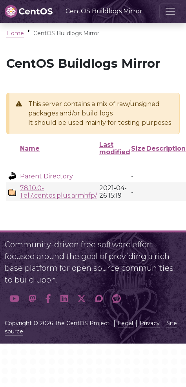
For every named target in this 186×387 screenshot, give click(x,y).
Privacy (150, 323)
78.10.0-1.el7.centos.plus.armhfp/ (58, 191)
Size (138, 148)
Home (15, 33)
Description (166, 148)
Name (30, 148)
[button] (14, 298)
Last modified (114, 148)
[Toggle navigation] (170, 11)
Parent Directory (46, 176)
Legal (125, 323)
